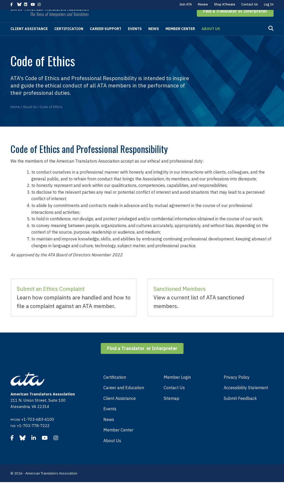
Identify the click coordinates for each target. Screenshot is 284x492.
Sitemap (171, 408)
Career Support (105, 38)
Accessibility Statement (246, 397)
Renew (203, 4)
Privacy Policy (237, 387)
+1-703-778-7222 (33, 435)
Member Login (177, 387)
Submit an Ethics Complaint (51, 298)
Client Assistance (29, 38)
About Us (211, 38)
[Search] (271, 38)
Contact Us (249, 4)
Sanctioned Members (179, 298)
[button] (235, 21)
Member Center (180, 38)
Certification (68, 38)
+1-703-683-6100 (37, 429)
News (153, 38)
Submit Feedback (240, 408)
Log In (269, 4)
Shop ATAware (224, 4)
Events (135, 38)
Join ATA (185, 4)
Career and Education (123, 397)
